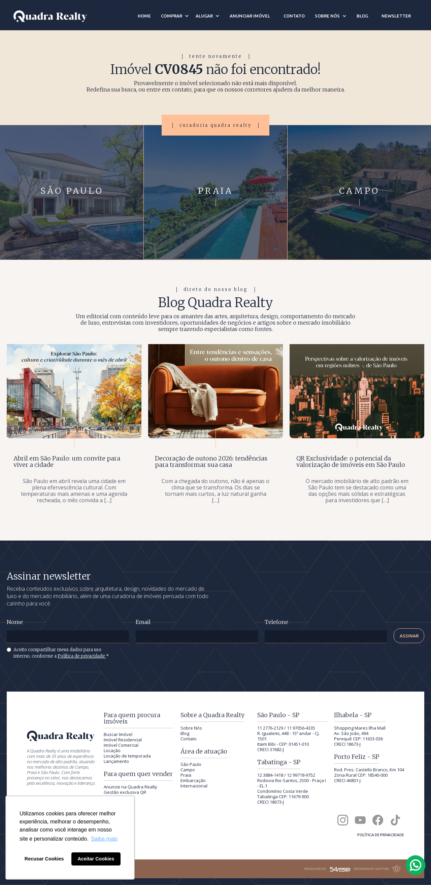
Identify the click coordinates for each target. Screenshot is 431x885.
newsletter (396, 15)
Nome (15, 622)
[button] (175, 16)
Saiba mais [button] (104, 839)
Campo (187, 770)
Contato (188, 739)
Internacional (193, 786)
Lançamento (116, 761)
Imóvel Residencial (123, 740)
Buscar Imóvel (118, 734)
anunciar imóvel (250, 15)
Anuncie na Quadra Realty (130, 787)
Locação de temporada (127, 756)
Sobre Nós (191, 728)
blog (362, 15)
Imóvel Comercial (121, 745)
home (144, 15)
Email (143, 622)
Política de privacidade (82, 656)
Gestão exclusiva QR (125, 792)
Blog (184, 733)
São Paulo (190, 764)
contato (294, 15)
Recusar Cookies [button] (44, 858)
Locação (112, 750)
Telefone (276, 622)
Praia (185, 775)
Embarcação (193, 780)
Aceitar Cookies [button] (95, 858)
